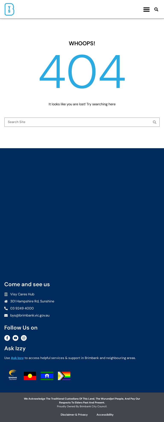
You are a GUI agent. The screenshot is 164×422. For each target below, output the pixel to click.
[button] (146, 9)
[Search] (154, 122)
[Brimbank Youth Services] (82, 182)
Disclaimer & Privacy (74, 414)
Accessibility (105, 414)
